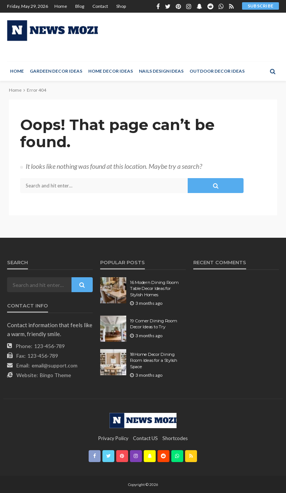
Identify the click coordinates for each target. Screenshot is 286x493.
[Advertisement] (188, 37)
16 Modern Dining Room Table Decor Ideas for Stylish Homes (154, 288)
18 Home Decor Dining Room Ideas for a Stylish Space (153, 360)
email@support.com (54, 365)
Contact (100, 6)
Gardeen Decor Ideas (56, 71)
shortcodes (175, 438)
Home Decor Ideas (110, 71)
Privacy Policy (113, 438)
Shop (121, 6)
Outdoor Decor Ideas (217, 71)
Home (60, 6)
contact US (145, 438)
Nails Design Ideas (161, 71)
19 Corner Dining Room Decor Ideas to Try (153, 323)
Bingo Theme (55, 375)
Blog (79, 6)
